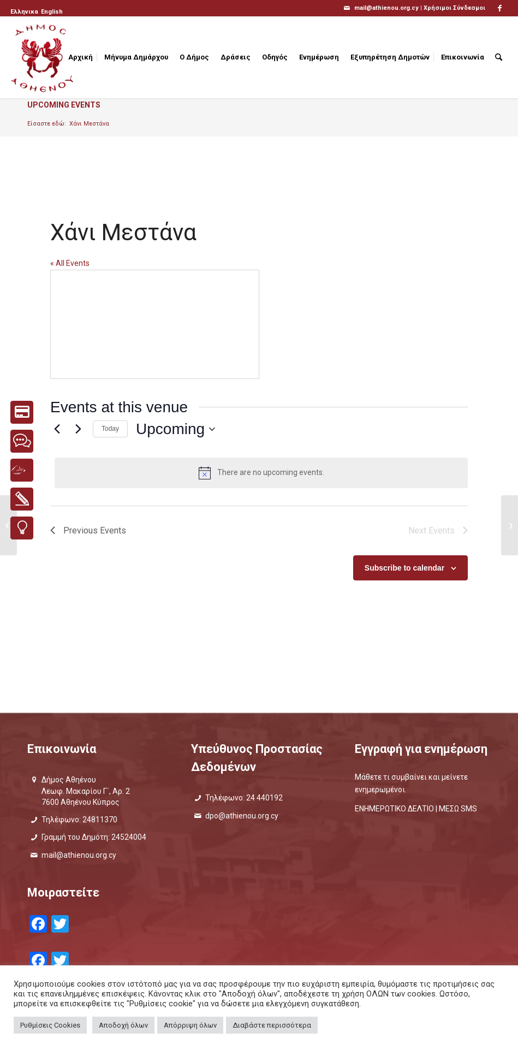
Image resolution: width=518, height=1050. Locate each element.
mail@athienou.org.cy (78, 855)
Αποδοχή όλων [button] (123, 1025)
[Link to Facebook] (499, 8)
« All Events (70, 263)
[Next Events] (78, 429)
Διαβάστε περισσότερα (272, 1025)
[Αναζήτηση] (499, 57)
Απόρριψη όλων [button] (190, 1025)
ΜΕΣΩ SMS (458, 808)
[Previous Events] (56, 429)
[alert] (261, 473)
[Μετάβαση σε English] (52, 12)
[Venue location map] (155, 324)
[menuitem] (25, 12)
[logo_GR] (43, 57)
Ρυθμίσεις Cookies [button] (50, 1025)
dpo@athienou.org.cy (241, 815)
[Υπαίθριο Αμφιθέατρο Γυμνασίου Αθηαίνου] (509, 525)
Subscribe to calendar (404, 567)
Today (110, 428)
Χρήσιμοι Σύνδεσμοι (454, 7)
